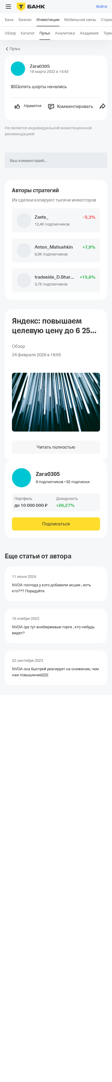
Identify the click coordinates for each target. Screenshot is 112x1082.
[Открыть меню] (8, 6)
